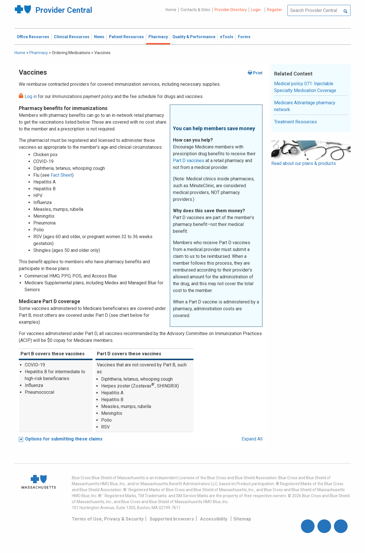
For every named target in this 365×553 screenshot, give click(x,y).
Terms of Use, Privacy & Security (108, 519)
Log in (31, 96)
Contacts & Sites (195, 9)
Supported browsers (172, 519)
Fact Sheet (61, 175)
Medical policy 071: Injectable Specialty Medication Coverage (305, 87)
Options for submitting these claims (64, 439)
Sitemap (242, 519)
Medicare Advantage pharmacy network (304, 106)
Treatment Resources (295, 122)
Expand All (252, 439)
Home (171, 9)
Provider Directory (231, 9)
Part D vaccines (188, 160)
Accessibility (213, 519)
